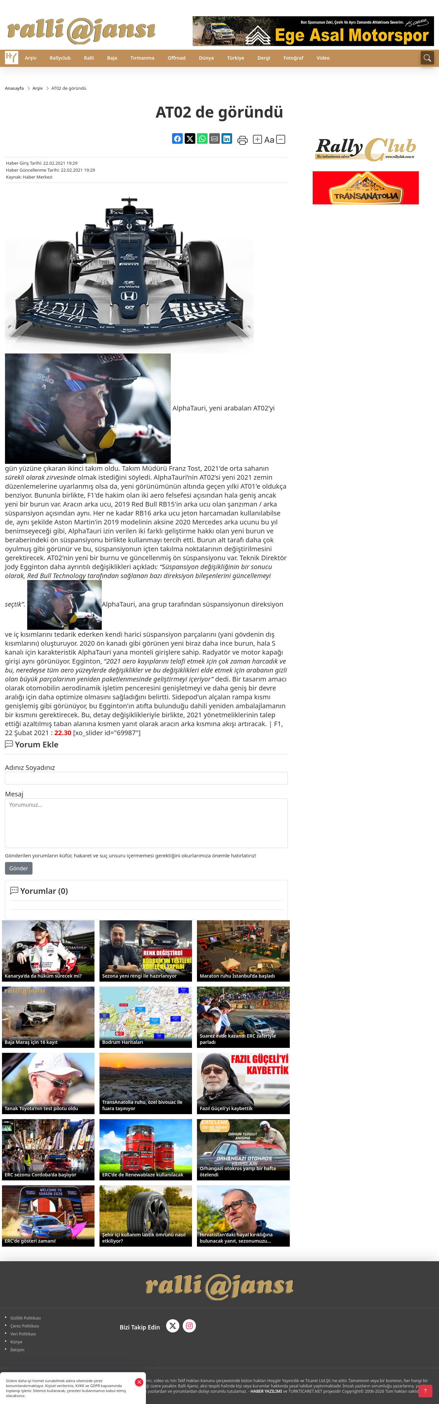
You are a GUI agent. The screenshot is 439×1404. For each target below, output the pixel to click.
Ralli (89, 58)
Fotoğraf (293, 58)
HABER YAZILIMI (266, 1391)
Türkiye (235, 58)
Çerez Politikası (25, 1326)
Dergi (264, 58)
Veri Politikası (23, 1334)
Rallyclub (60, 58)
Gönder (18, 868)
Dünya (206, 58)
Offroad (177, 58)
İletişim (18, 1350)
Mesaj (14, 793)
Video (323, 58)
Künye (17, 1342)
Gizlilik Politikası (26, 1318)
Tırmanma (142, 58)
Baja (112, 58)
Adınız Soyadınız (30, 767)
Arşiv (30, 58)
